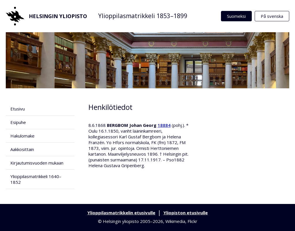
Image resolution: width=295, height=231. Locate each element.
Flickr (192, 221)
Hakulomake (22, 136)
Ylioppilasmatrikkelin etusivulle (121, 212)
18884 (164, 125)
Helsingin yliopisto (46, 16)
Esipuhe (18, 122)
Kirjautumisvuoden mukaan (36, 163)
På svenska (272, 16)
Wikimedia (175, 221)
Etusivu (17, 109)
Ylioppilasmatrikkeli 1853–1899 (142, 16)
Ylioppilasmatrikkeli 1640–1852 (35, 179)
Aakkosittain (22, 149)
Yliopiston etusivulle (185, 212)
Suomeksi (236, 16)
